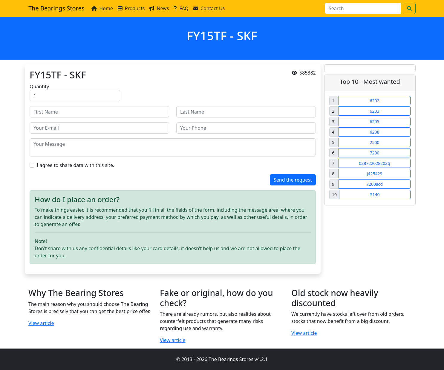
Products (131, 8)
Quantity (39, 86)
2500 (374, 142)
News (159, 8)
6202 (374, 100)
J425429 (374, 174)
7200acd (374, 184)
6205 (374, 121)
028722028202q (374, 163)
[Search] (363, 8)
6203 (374, 111)
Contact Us (209, 8)
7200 (374, 153)
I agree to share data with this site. (75, 165)
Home (102, 8)
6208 (374, 132)
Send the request (293, 180)
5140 (374, 194)
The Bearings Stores (56, 8)
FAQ (181, 8)
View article (41, 323)
